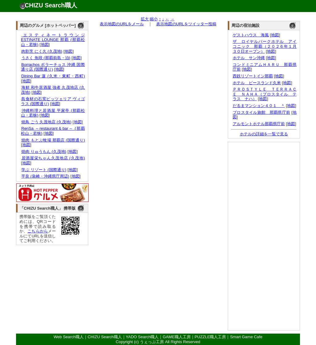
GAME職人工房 (176, 337)
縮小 (154, 19)
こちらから (37, 231)
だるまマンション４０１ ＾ (259, 105)
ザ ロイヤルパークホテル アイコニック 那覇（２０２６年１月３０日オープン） (265, 46)
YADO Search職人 (142, 337)
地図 (45, 44)
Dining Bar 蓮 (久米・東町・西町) (53, 76)
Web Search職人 (69, 337)
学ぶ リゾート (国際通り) (43, 169)
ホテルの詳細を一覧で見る (264, 134)
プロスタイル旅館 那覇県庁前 (261, 112)
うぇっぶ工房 (152, 341)
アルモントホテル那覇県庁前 (259, 123)
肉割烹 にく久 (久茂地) (41, 51)
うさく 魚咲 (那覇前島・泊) (45, 57)
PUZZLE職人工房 (210, 337)
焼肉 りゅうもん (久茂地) (43, 151)
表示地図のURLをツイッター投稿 (186, 24)
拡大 (145, 19)
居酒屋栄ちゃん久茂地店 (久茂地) (53, 158)
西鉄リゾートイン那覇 (253, 76)
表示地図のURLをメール (122, 24)
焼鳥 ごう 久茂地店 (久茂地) (46, 122)
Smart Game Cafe (246, 337)
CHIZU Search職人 (51, 5)
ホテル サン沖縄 (249, 57)
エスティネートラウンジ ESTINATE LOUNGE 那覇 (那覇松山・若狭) (53, 40)
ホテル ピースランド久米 (257, 82)
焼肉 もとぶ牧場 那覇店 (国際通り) (53, 140)
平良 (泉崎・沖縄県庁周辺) (45, 176)
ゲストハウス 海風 (251, 35)
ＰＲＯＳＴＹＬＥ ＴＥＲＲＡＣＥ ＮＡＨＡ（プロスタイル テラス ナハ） (265, 94)
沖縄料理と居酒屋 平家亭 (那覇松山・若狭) (53, 113)
